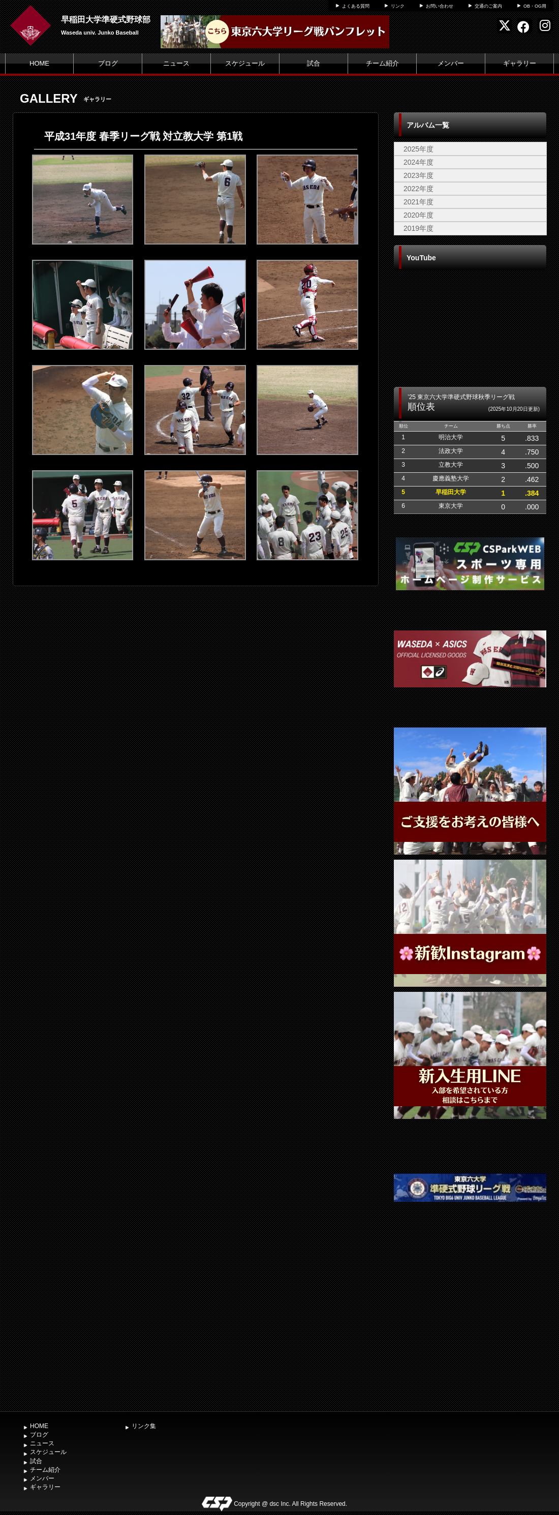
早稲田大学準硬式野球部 (105, 19)
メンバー (451, 63)
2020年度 (418, 215)
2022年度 (418, 189)
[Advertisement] (470, 1329)
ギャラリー (519, 63)
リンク (398, 6)
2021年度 (418, 202)
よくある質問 (355, 6)
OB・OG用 (534, 6)
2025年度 (418, 149)
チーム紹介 (382, 63)
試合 (313, 63)
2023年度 (418, 175)
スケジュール (245, 63)
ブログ (108, 63)
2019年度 (418, 228)
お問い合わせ (439, 6)
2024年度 (418, 162)
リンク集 (144, 1426)
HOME (39, 63)
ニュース (176, 63)
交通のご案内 (488, 6)
